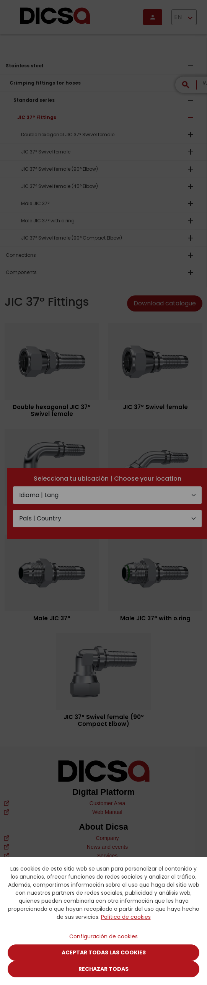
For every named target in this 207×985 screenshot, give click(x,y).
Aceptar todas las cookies (104, 952)
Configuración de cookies (103, 936)
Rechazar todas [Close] (103, 969)
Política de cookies (126, 917)
